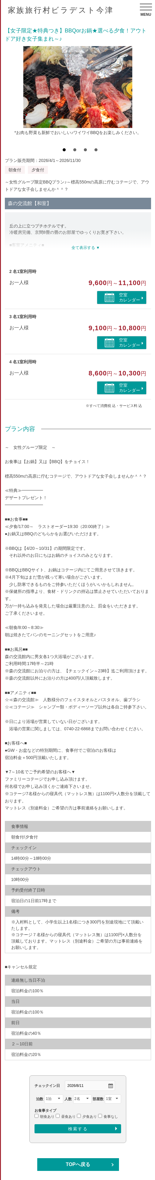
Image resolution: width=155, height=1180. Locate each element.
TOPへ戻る (78, 1164)
